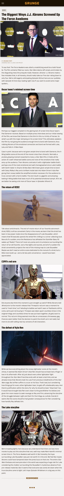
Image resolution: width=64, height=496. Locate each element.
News (4, 10)
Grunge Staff (7, 61)
